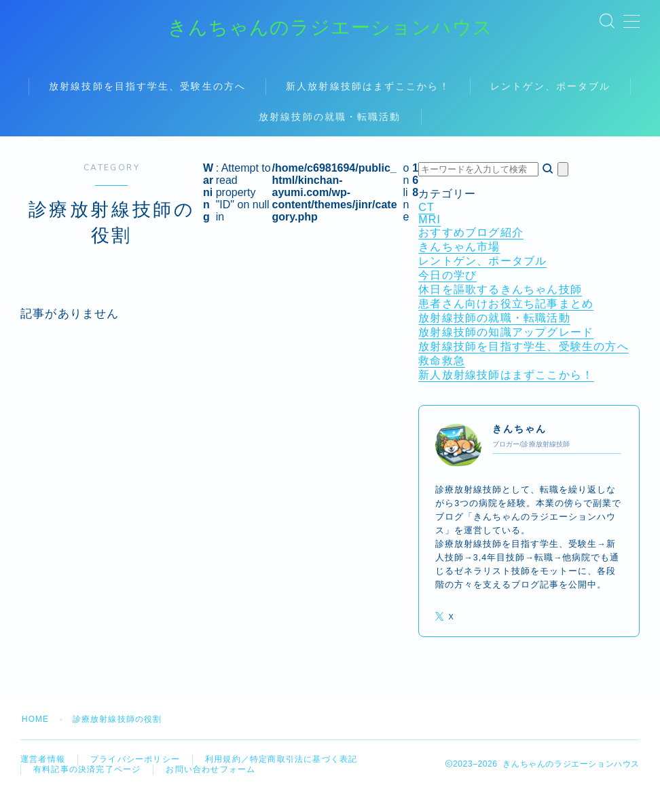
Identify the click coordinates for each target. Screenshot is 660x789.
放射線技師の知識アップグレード (505, 333)
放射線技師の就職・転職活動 (330, 117)
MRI (429, 220)
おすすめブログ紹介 (471, 233)
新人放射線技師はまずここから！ (369, 86)
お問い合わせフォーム (210, 769)
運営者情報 (42, 758)
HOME (36, 719)
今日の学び (447, 276)
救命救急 (441, 361)
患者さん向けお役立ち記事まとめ (505, 304)
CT (426, 208)
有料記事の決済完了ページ (87, 769)
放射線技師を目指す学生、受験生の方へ (147, 86)
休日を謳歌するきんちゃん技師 (500, 290)
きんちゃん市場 (459, 247)
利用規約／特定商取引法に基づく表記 (281, 758)
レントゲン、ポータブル (550, 86)
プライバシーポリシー (135, 758)
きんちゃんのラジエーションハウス (330, 28)
